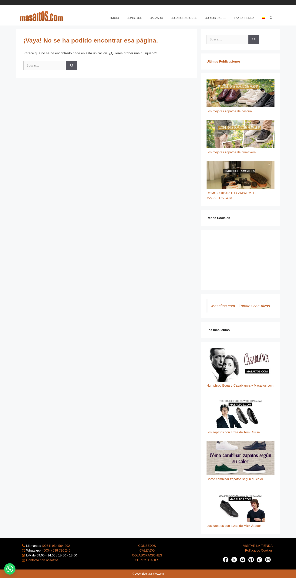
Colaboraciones (184, 17)
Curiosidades (215, 17)
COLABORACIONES (147, 555)
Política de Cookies (259, 550)
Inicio (114, 17)
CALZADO (147, 550)
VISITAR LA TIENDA (258, 546)
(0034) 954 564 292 (56, 546)
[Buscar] (71, 65)
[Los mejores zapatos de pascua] (240, 94)
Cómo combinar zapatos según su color (235, 479)
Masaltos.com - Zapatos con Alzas (240, 306)
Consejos (134, 17)
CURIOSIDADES (147, 560)
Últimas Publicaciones (223, 61)
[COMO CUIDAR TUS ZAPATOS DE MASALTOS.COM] (240, 176)
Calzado (156, 17)
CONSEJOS (147, 546)
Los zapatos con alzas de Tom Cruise (233, 432)
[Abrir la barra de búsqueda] (271, 18)
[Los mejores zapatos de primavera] (240, 135)
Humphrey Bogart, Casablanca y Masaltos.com (240, 385)
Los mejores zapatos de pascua (229, 111)
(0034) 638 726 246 (56, 550)
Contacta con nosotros (42, 560)
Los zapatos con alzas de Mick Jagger (234, 526)
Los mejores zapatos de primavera (231, 152)
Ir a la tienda (244, 17)
